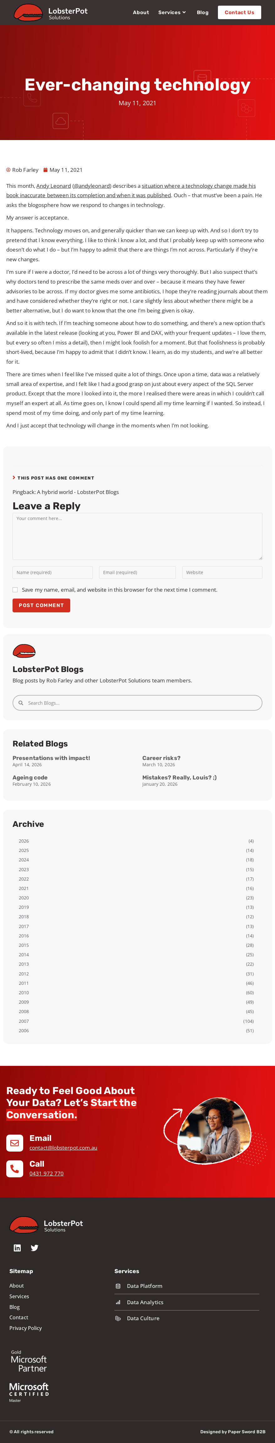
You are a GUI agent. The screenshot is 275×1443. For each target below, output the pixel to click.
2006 (24, 1030)
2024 (24, 860)
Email (40, 1138)
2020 (24, 898)
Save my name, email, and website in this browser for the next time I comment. (119, 589)
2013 (24, 964)
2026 (24, 841)
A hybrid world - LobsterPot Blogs (78, 492)
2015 (24, 945)
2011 (24, 983)
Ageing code (30, 777)
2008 (24, 1011)
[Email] (14, 1143)
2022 (24, 879)
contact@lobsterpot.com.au (63, 1147)
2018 (24, 917)
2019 (24, 907)
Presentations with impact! (51, 758)
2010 (24, 992)
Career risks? (161, 758)
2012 (24, 974)
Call (36, 1164)
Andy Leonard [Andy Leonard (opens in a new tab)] (53, 185)
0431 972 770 (46, 1173)
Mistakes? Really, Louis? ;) (179, 777)
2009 (24, 1002)
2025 (24, 850)
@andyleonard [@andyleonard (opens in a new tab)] (92, 185)
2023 (24, 869)
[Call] (14, 1168)
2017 (24, 926)
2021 (24, 888)
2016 (24, 936)
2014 (24, 954)
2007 (24, 1021)
